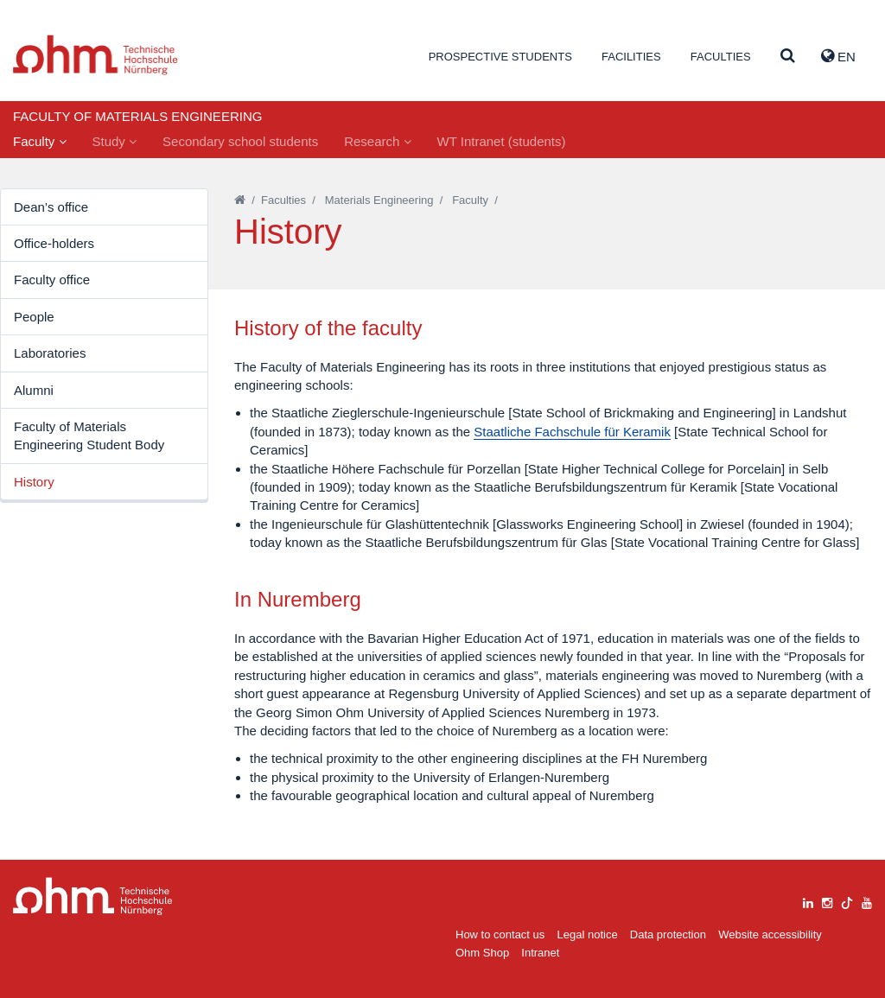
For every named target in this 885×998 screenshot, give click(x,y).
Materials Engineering (379, 200)
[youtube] (867, 901)
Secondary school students (240, 141)
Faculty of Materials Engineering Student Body (89, 435)
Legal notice (587, 934)
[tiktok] (847, 901)
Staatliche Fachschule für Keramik (572, 431)
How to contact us (499, 934)
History (34, 481)
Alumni (34, 390)
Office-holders (54, 243)
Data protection (668, 934)
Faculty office (52, 279)
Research (377, 141)
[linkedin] (808, 901)
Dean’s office (51, 207)
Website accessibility (770, 934)
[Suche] (787, 56)
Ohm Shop (482, 952)
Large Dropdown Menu (93, 896)
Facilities (631, 56)
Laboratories (50, 353)
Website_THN (95, 55)
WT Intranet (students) (501, 141)
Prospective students (500, 56)
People (34, 316)
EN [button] (838, 56)
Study (114, 141)
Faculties (721, 56)
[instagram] (827, 901)
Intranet (540, 952)
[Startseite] (239, 200)
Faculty (40, 141)
